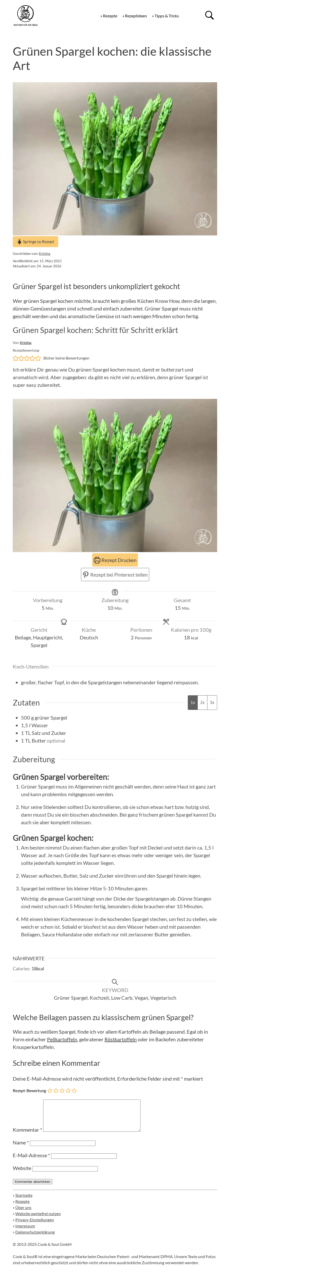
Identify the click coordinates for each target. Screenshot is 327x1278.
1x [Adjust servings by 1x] (193, 702)
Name (21, 1148)
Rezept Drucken (115, 560)
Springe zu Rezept (35, 241)
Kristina (44, 254)
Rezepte (22, 1207)
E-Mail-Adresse (31, 1161)
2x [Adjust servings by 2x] (202, 702)
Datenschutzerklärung (35, 1238)
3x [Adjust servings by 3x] (212, 702)
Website (22, 1174)
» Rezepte (108, 15)
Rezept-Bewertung (29, 1090)
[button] (15, 358)
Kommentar (27, 1136)
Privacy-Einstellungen (34, 1225)
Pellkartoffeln (62, 1039)
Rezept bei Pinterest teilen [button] (115, 574)
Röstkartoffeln (120, 1039)
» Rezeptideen (134, 15)
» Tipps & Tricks (165, 15)
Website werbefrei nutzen (38, 1219)
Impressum (25, 1231)
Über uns (23, 1213)
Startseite (23, 1201)
